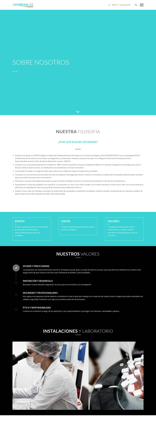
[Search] (135, 5)
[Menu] (141, 5)
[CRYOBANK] (78, 5)
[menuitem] (135, 5)
